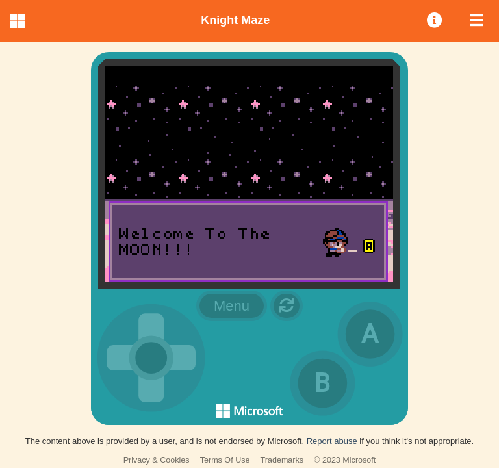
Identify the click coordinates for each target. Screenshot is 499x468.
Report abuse (332, 441)
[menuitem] (436, 21)
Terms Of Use (225, 460)
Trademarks (282, 460)
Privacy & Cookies (156, 460)
